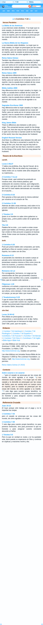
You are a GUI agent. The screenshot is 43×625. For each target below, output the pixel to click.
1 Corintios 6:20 (8, 245)
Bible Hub (16, 340)
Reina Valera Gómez (10, 58)
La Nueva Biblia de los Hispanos (15, 43)
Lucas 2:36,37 (7, 164)
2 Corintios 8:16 (8, 195)
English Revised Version (12, 138)
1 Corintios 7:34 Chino (11, 338)
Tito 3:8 (5, 225)
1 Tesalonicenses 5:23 (11, 297)
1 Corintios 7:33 (8, 414)
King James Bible (9, 123)
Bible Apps (7, 340)
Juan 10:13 (6, 406)
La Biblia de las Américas (12, 26)
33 (4, 374)
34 (35, 377)
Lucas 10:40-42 (8, 314)
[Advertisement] (21, 462)
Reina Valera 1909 (9, 73)
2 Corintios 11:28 (9, 203)
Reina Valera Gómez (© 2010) (13, 365)
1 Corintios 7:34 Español (20, 333)
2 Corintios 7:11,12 (9, 177)
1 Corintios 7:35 (8, 422)
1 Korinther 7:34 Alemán (32, 336)
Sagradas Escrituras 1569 (12, 105)
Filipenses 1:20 (8, 284)
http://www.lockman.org (11, 351)
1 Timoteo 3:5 (7, 214)
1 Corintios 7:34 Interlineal (12, 331)
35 (2, 391)
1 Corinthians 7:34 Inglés (30, 338)
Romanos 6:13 (8, 255)
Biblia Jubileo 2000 (9, 88)
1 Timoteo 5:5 (7, 435)
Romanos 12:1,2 (8, 271)
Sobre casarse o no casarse (13, 373)
